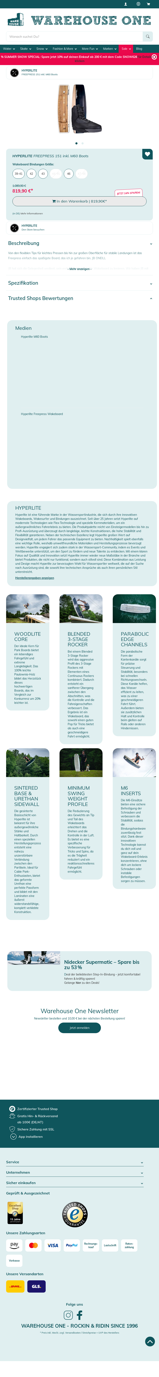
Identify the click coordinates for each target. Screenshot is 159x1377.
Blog (139, 49)
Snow (41, 49)
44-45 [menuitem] (56, 174)
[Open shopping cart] (148, 3)
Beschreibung (23, 243)
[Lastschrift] (110, 1245)
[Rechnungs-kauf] (91, 1245)
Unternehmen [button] (75, 1172)
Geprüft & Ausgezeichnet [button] (28, 1193)
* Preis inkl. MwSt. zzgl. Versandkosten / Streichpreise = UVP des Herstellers (79, 1332)
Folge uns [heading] (74, 1304)
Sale (126, 49)
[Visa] (52, 1245)
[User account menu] (127, 3)
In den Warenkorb (79, 201)
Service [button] (75, 1162)
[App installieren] (26, 1136)
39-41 (18, 174)
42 (31, 174)
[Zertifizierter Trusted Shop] (23, 1215)
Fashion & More (65, 49)
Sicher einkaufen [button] (75, 1183)
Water (9, 49)
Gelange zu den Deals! (81, 983)
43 (43, 174)
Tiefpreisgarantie (80, 4)
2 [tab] (83, 144)
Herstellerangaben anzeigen (34, 578)
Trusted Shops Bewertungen (40, 298)
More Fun (90, 49)
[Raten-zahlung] (129, 1245)
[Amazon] (14, 1245)
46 (68, 174)
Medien (23, 328)
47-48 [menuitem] (81, 174)
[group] (33, 1109)
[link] (68, 1319)
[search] (74, 36)
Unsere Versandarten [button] (24, 1274)
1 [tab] (76, 144)
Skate (25, 49)
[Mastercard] (33, 1245)
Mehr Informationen (32, 213)
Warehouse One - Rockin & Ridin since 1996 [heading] (79, 1326)
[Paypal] (72, 1245)
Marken (109, 49)
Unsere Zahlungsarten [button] (25, 1233)
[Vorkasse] (14, 1261)
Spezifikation (23, 283)
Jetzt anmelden (79, 1028)
